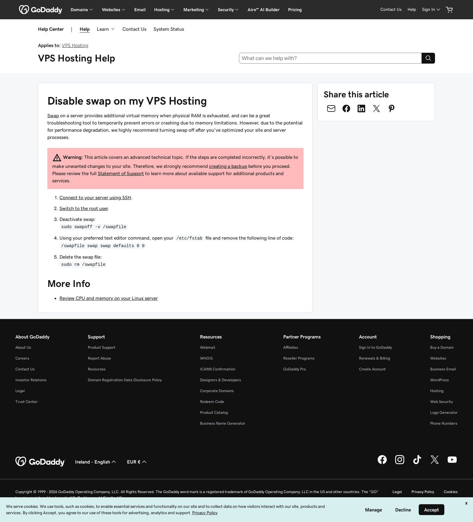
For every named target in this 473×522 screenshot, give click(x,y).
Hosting (436, 391)
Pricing (295, 10)
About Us (23, 347)
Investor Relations (30, 380)
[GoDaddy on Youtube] (452, 463)
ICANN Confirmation (217, 369)
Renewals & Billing (374, 358)
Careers (22, 358)
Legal (20, 391)
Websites (438, 358)
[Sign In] (432, 9)
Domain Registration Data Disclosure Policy (125, 380)
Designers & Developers (220, 380)
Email (140, 10)
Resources (97, 369)
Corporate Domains (217, 391)
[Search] (428, 58)
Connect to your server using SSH (95, 197)
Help (85, 29)
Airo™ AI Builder (264, 10)
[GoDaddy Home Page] (40, 462)
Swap (53, 115)
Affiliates (290, 347)
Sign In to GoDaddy (375, 347)
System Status (169, 29)
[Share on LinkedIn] (361, 108)
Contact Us (134, 29)
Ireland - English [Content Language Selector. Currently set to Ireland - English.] (96, 461)
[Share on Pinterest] (391, 108)
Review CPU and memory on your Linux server (108, 298)
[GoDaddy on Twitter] (434, 463)
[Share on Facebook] (346, 108)
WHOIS (206, 358)
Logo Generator (444, 412)
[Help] (411, 9)
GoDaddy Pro (294, 369)
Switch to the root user (83, 208)
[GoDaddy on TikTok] (417, 463)
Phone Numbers (443, 423)
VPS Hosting (75, 45)
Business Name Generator (222, 423)
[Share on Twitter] (376, 108)
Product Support (102, 347)
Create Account (372, 369)
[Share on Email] (331, 108)
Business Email (443, 369)
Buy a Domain (442, 347)
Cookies (451, 492)
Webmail (207, 347)
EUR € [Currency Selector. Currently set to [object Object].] (137, 461)
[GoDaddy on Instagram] (399, 463)
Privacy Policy (422, 492)
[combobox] (330, 58)
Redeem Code (212, 402)
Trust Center (26, 402)
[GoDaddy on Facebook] (382, 463)
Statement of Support (121, 173)
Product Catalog (214, 412)
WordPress (439, 380)
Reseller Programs (299, 358)
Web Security (441, 402)
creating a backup (228, 166)
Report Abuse (99, 358)
